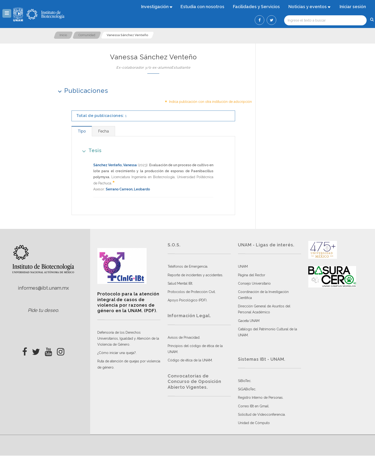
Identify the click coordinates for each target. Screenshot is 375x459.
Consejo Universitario (254, 283)
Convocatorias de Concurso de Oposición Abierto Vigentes (194, 381)
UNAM (243, 266)
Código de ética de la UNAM (190, 360)
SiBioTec (244, 381)
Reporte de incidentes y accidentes (195, 275)
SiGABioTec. (247, 389)
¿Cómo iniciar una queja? (116, 353)
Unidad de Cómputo (254, 423)
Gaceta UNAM (248, 321)
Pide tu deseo (43, 310)
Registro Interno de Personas (260, 397)
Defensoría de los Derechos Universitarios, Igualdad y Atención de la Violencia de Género (128, 338)
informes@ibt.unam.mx (43, 288)
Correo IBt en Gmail (253, 406)
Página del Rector (251, 275)
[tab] (82, 131)
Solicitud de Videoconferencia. (262, 414)
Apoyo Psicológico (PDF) (187, 300)
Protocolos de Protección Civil (191, 292)
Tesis (90, 150)
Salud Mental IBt (180, 283)
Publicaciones (81, 90)
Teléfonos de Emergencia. (188, 266)
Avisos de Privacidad (183, 337)
